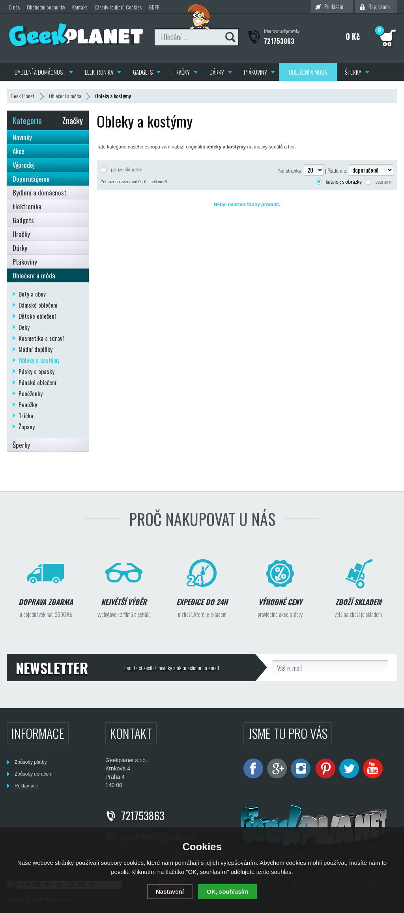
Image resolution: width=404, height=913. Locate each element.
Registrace (379, 6)
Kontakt (79, 7)
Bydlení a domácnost (40, 72)
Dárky (216, 72)
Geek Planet (22, 96)
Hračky (181, 72)
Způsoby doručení (33, 774)
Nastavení (170, 891)
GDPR (154, 7)
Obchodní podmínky (46, 7)
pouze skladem (126, 169)
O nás (14, 7)
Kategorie (27, 120)
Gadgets (143, 72)
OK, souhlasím (227, 891)
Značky (72, 120)
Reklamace (26, 786)
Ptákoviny (255, 72)
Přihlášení (333, 6)
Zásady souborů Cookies (118, 7)
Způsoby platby (31, 762)
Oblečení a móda (308, 72)
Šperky (353, 72)
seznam (383, 181)
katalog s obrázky (344, 181)
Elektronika (99, 72)
